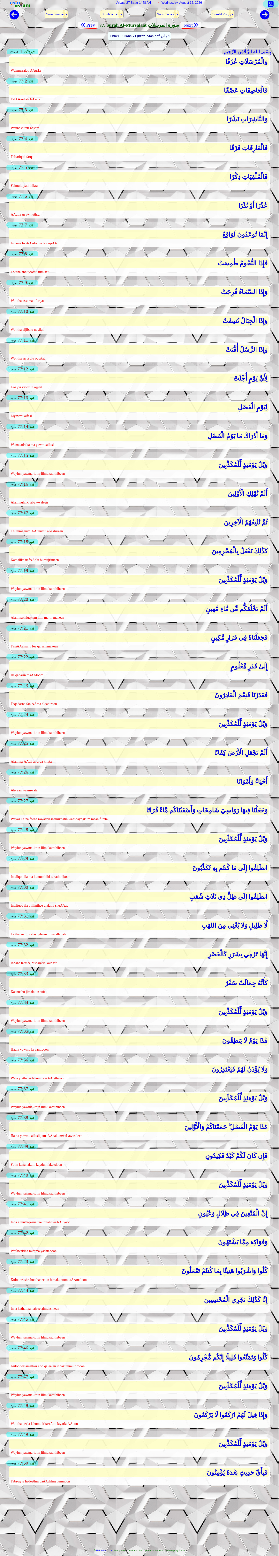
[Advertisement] (139, 1518)
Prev (88, 25)
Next (190, 25)
